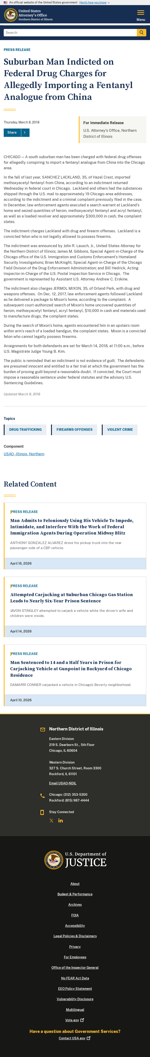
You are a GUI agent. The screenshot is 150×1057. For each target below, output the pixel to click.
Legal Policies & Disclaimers (75, 936)
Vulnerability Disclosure (75, 999)
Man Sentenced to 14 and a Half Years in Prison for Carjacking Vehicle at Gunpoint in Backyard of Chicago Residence (71, 669)
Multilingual (75, 1010)
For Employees (75, 957)
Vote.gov (75, 1020)
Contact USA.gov (75, 1038)
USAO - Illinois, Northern (24, 454)
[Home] (29, 20)
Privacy (75, 947)
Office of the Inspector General (75, 967)
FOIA (75, 915)
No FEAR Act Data (75, 978)
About (75, 884)
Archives (75, 904)
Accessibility (75, 926)
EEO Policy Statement (75, 989)
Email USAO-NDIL (62, 783)
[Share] (17, 133)
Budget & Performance (75, 894)
